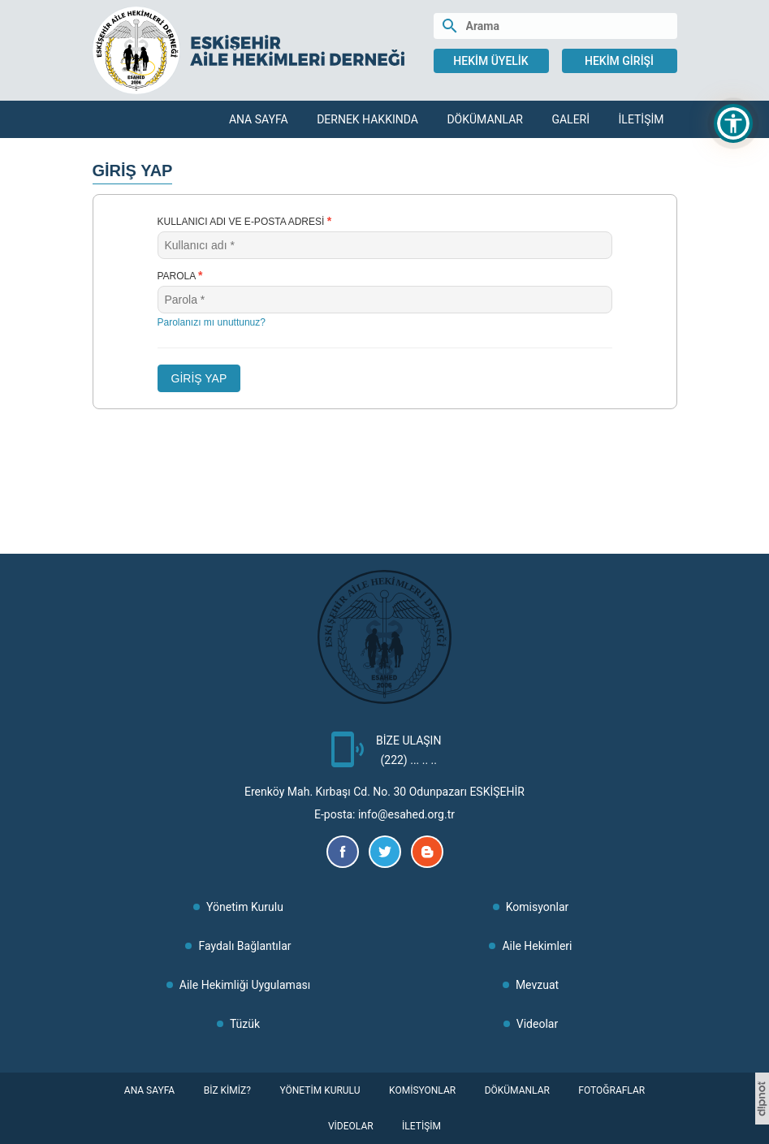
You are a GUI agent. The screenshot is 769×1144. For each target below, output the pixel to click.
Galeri (570, 119)
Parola (180, 275)
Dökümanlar (485, 119)
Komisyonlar (537, 906)
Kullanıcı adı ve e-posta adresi (245, 220)
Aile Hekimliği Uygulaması (244, 984)
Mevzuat (537, 984)
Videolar (537, 1023)
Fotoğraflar (611, 1090)
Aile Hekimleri (537, 945)
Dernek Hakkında (367, 119)
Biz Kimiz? (227, 1090)
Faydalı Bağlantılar (244, 945)
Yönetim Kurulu (244, 906)
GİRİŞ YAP (199, 378)
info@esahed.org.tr (406, 814)
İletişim (641, 119)
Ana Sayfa (258, 119)
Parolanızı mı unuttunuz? (212, 322)
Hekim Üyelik (490, 60)
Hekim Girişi (619, 60)
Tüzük (245, 1023)
